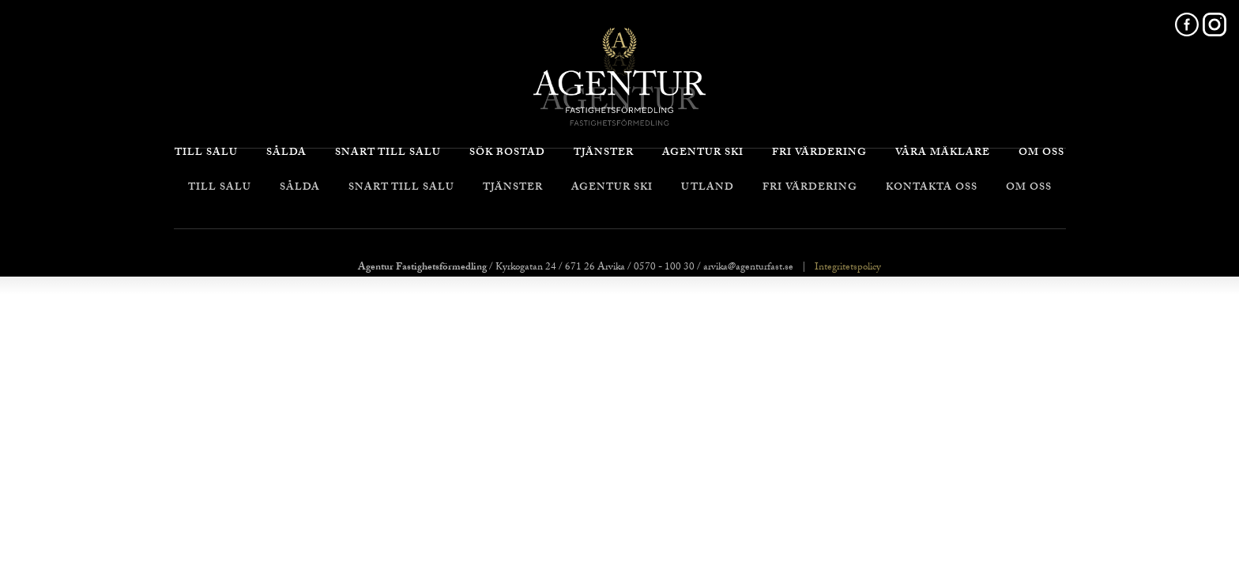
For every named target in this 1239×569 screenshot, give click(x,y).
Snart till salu (401, 188)
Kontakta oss (931, 188)
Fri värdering (810, 188)
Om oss (1029, 188)
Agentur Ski (612, 188)
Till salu (219, 188)
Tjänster (513, 188)
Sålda (300, 188)
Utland (707, 188)
